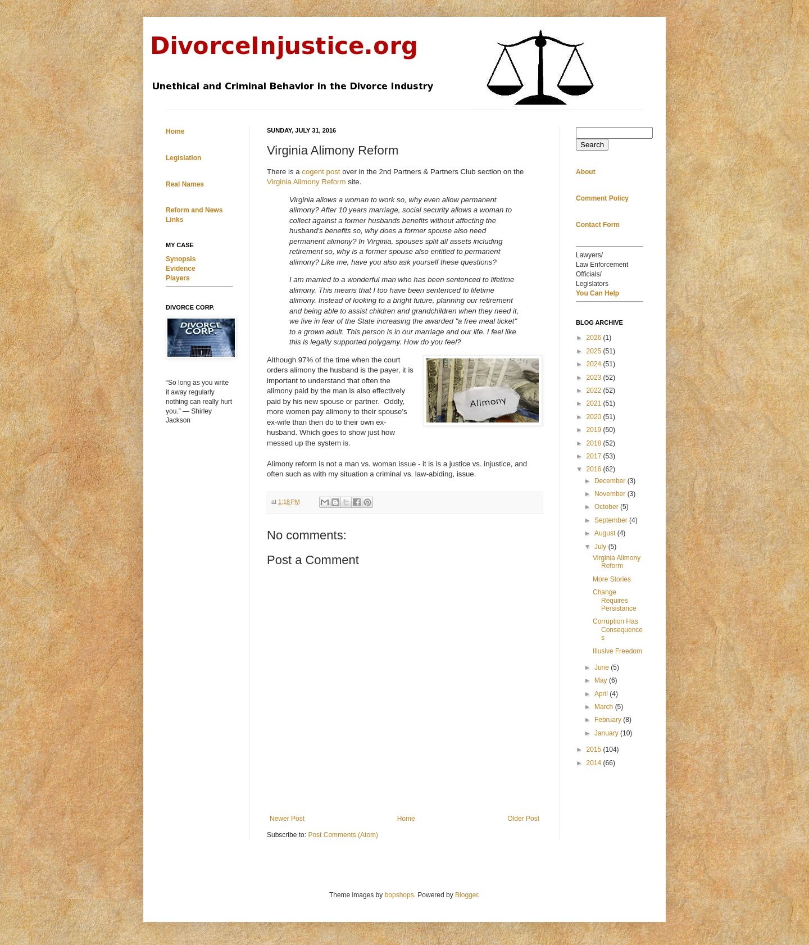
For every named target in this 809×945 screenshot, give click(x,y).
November (611, 494)
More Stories (612, 579)
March (604, 707)
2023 (595, 377)
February (608, 720)
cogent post (321, 171)
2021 (595, 403)
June (602, 667)
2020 (595, 417)
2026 (595, 338)
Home (406, 819)
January (607, 733)
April (602, 694)
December (611, 481)
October (607, 507)
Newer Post (287, 819)
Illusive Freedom (617, 651)
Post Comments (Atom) (343, 835)
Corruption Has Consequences (618, 629)
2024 (595, 364)
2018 (595, 443)
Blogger (466, 895)
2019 (595, 430)
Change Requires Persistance (615, 600)
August (605, 533)
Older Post (523, 819)
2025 (595, 351)
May (601, 680)
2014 (595, 763)
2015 (595, 749)
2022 (595, 390)
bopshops (399, 895)
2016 (595, 469)
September (611, 520)
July (601, 547)
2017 (595, 456)
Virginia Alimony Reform (307, 182)
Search (592, 144)
